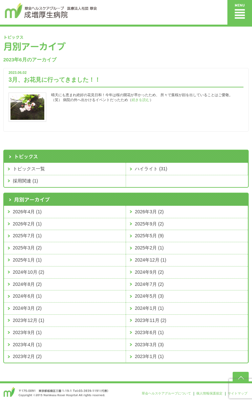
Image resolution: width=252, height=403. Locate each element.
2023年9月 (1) (27, 332)
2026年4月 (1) (27, 211)
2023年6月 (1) (149, 332)
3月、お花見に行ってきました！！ (54, 79)
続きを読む (141, 100)
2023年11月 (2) (150, 320)
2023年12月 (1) (28, 320)
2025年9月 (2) (149, 223)
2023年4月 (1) (27, 344)
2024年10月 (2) (28, 272)
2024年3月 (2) (27, 308)
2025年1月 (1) (27, 260)
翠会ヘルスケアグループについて (166, 393)
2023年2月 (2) (27, 356)
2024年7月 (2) (149, 284)
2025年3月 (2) (27, 247)
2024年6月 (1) (27, 296)
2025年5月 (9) (149, 235)
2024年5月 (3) (149, 296)
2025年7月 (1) (27, 235)
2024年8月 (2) (27, 284)
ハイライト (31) (151, 168)
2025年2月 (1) (149, 247)
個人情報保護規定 (209, 393)
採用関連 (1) (25, 180)
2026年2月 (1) (27, 223)
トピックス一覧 (29, 168)
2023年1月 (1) (149, 356)
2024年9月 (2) (149, 272)
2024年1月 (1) (149, 308)
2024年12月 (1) (150, 260)
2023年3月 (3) (149, 344)
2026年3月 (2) (149, 211)
